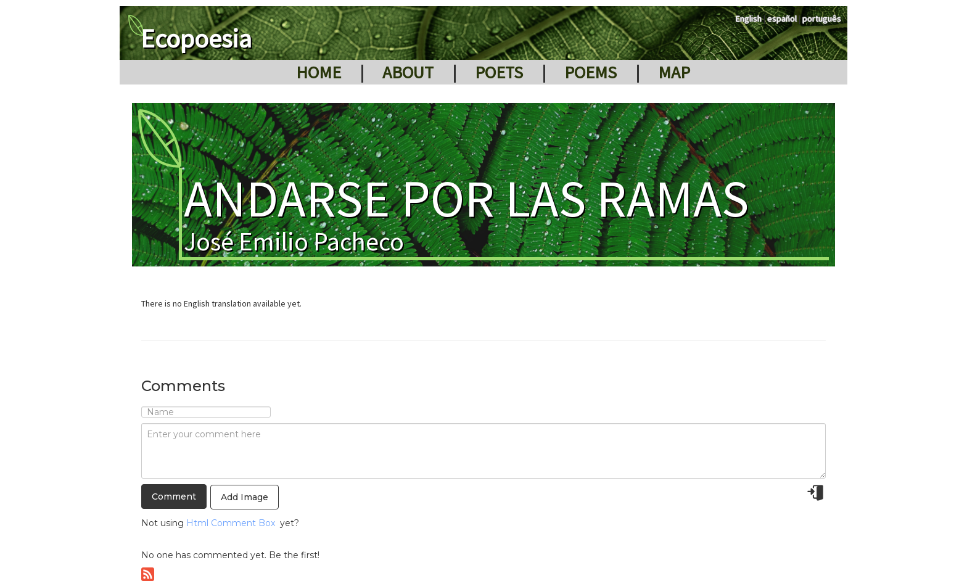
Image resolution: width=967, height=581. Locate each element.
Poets (499, 72)
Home (318, 72)
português (821, 18)
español (782, 18)
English (749, 18)
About (408, 72)
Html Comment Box (230, 523)
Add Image (244, 497)
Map (674, 72)
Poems (590, 72)
